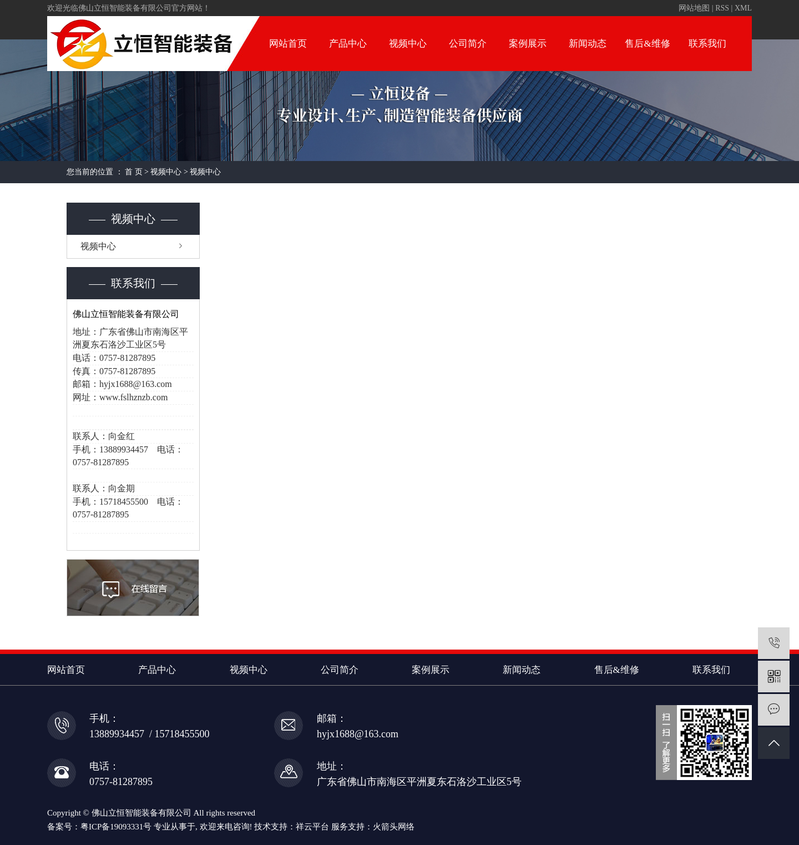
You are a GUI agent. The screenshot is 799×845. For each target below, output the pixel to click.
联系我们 (707, 43)
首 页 (134, 172)
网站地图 (694, 8)
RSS (722, 8)
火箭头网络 (393, 826)
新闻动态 (587, 43)
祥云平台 (312, 826)
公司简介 (468, 43)
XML (743, 8)
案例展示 (528, 43)
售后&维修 (647, 43)
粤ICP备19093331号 (115, 826)
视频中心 (408, 43)
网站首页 (288, 43)
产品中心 (348, 43)
